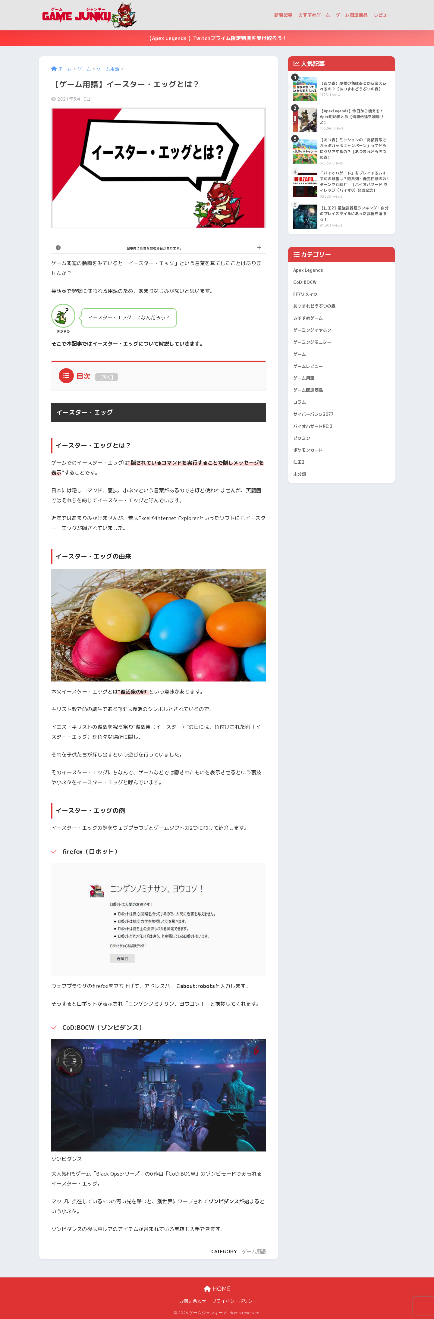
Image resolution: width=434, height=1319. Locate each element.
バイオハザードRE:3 (316, 461)
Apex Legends (310, 286)
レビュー (383, 15)
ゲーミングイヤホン (316, 353)
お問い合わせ (192, 1301)
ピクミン (303, 475)
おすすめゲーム (314, 15)
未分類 (301, 515)
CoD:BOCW (306, 299)
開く (106, 377)
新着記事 (283, 15)
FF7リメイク (307, 313)
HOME (217, 1288)
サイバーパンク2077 (317, 447)
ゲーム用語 (254, 1252)
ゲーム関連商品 (352, 15)
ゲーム (301, 380)
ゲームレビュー (311, 394)
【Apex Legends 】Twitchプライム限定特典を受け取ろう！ (217, 38)
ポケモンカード (311, 488)
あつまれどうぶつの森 (318, 326)
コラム (301, 434)
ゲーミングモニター (316, 367)
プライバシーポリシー (234, 1301)
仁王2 (300, 501)
